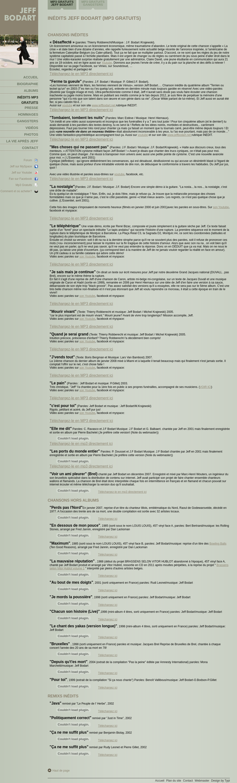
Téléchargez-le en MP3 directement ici (81, 74)
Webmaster (202, 780)
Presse (31, 108)
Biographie (27, 84)
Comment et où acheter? (16, 191)
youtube (67, 105)
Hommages (28, 114)
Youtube (107, 62)
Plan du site (173, 780)
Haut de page (61, 770)
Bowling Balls (217, 543)
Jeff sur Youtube (21, 172)
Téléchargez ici (107, 518)
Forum (28, 160)
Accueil (30, 77)
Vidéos (32, 128)
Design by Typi (220, 780)
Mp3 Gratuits (23, 185)
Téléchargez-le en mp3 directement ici (81, 444)
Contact (30, 148)
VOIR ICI (205, 387)
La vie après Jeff (22, 141)
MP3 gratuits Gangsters (92, 3)
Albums (31, 91)
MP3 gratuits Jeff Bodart (61, 3)
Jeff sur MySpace (21, 166)
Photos (31, 134)
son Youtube (221, 207)
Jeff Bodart (19, 17)
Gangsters (27, 121)
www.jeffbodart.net (104, 105)
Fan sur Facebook (20, 178)
